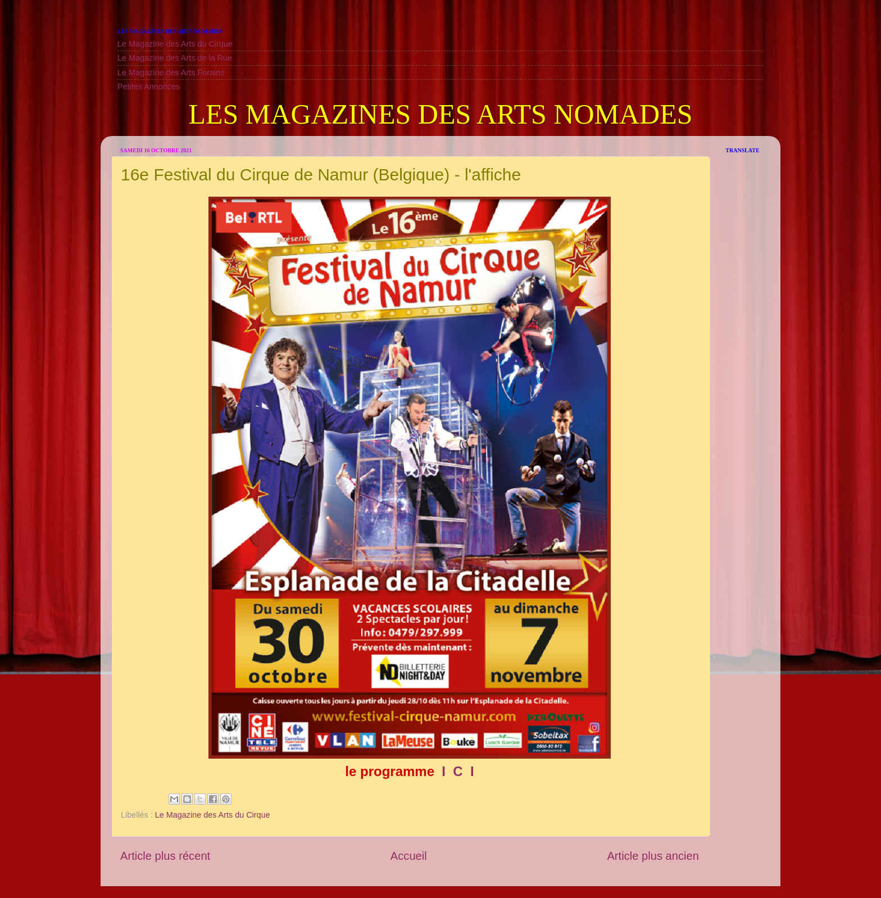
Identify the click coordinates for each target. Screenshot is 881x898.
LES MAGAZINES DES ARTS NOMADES (440, 114)
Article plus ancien (653, 856)
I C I (456, 771)
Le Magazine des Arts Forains (170, 72)
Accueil (408, 856)
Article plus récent (165, 856)
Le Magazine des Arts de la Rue (174, 57)
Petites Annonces (148, 86)
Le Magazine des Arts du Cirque (175, 43)
